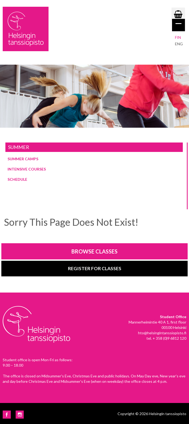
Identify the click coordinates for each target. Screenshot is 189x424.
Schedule (17, 179)
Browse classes (94, 251)
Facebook (7, 415)
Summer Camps (23, 159)
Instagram (20, 415)
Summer (18, 147)
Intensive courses (27, 169)
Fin (178, 37)
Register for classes (94, 268)
